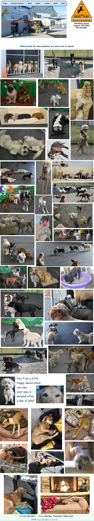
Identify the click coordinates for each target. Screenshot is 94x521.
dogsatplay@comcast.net (47, 519)
